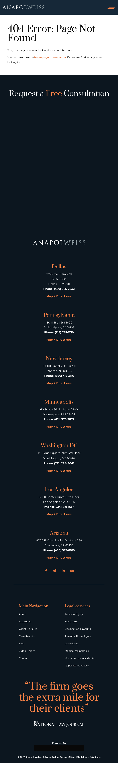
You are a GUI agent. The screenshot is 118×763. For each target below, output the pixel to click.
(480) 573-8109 (64, 550)
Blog (22, 643)
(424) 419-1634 (64, 507)
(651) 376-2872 (64, 419)
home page (41, 57)
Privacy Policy (50, 757)
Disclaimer (82, 757)
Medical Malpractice (77, 650)
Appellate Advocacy (77, 665)
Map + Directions (58, 296)
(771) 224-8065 (64, 463)
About (23, 614)
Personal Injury (74, 614)
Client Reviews (28, 628)
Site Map (95, 757)
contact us (60, 57)
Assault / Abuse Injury (78, 636)
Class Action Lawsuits (78, 628)
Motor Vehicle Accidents (79, 658)
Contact (24, 658)
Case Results (27, 636)
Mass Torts (71, 621)
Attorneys (25, 621)
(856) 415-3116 (64, 376)
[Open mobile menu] (110, 7)
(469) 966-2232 (64, 289)
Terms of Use (67, 757)
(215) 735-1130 (64, 332)
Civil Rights (71, 643)
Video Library (27, 650)
